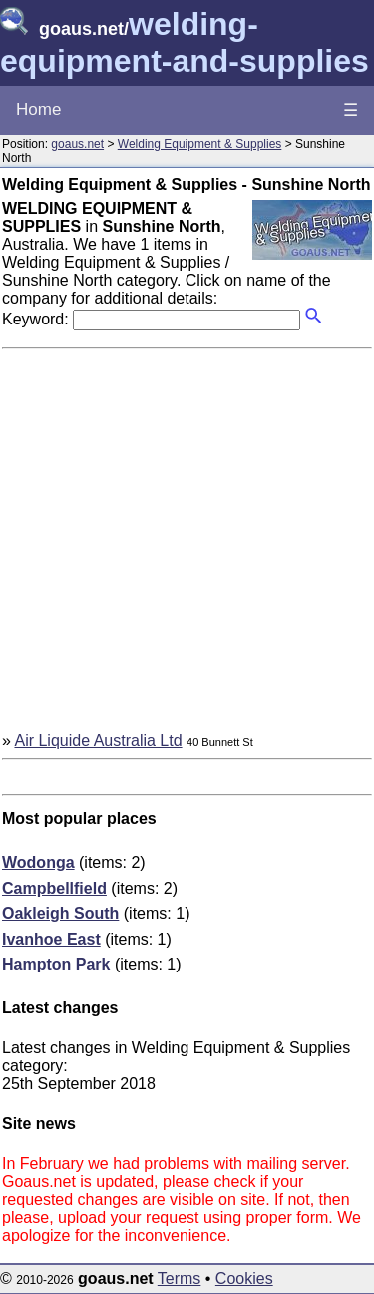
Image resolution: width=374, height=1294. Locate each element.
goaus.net (77, 144)
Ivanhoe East (51, 939)
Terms (179, 1278)
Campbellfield (54, 888)
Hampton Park (56, 964)
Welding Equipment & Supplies (200, 144)
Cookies (244, 1278)
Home (38, 109)
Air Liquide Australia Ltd (98, 740)
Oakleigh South (60, 913)
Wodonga (38, 862)
